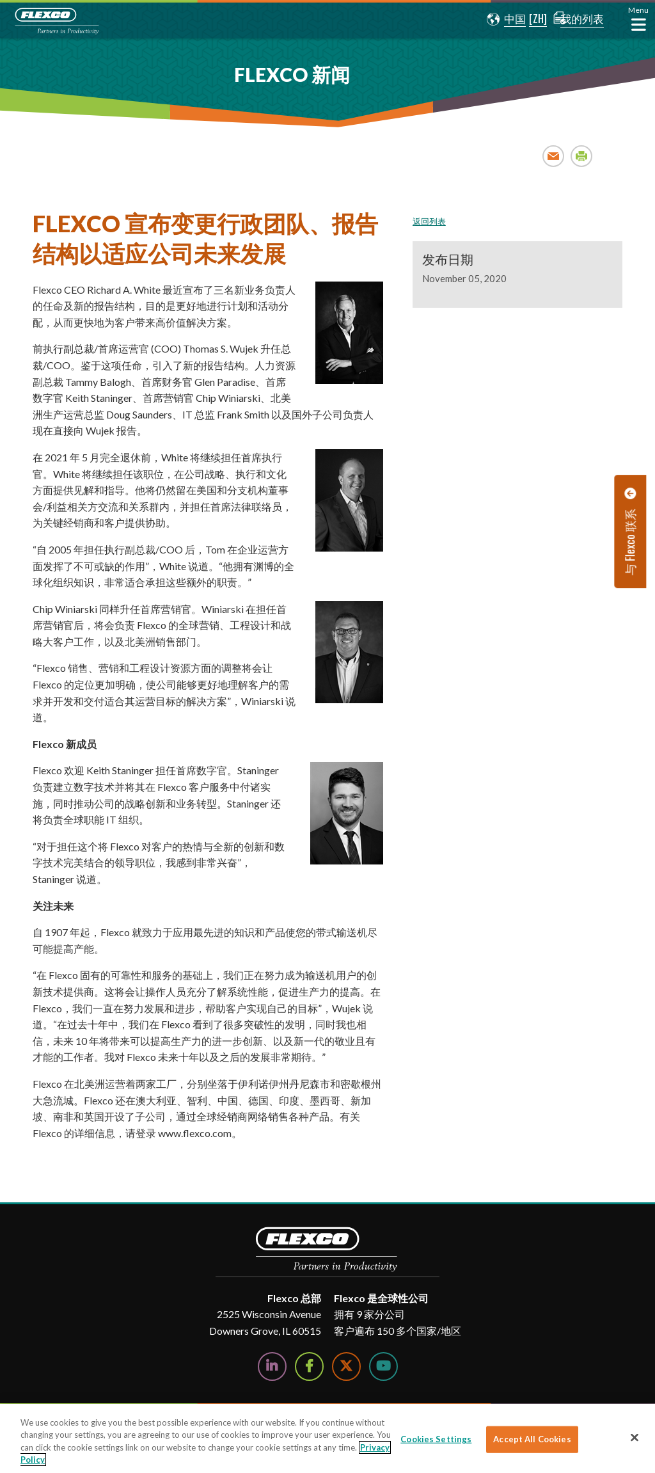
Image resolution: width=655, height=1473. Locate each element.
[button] (497, 19)
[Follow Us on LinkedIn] (272, 1366)
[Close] (634, 1437)
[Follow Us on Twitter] (346, 1366)
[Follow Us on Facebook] (309, 1366)
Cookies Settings (435, 1439)
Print (581, 155)
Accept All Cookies (532, 1439)
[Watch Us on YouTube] (383, 1366)
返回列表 (429, 221)
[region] (327, 1438)
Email (553, 155)
